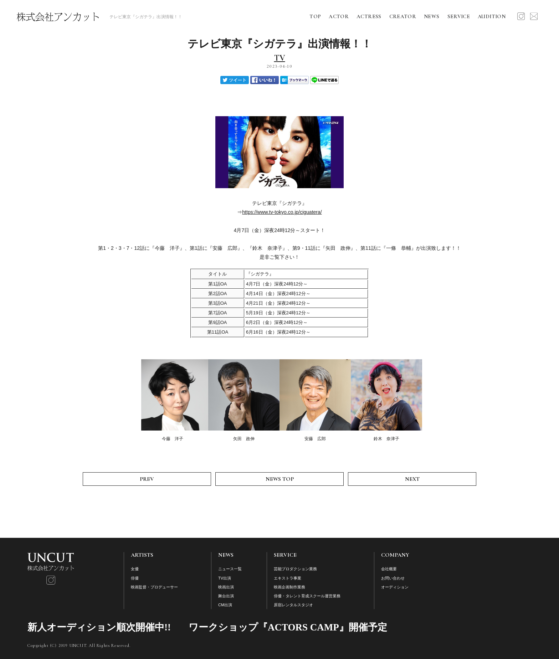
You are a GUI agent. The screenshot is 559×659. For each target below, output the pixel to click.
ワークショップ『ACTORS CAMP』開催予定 (288, 627)
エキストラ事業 (287, 578)
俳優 (135, 578)
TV (279, 58)
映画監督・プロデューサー (154, 587)
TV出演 (224, 578)
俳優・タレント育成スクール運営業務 (307, 596)
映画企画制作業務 (289, 587)
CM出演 (225, 605)
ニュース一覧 (230, 569)
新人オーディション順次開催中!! (99, 627)
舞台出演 (226, 596)
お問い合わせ (393, 578)
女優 (135, 569)
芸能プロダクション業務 (295, 569)
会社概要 (389, 569)
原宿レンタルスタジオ (293, 605)
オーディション (395, 587)
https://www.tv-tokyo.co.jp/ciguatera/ (282, 212)
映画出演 (226, 587)
